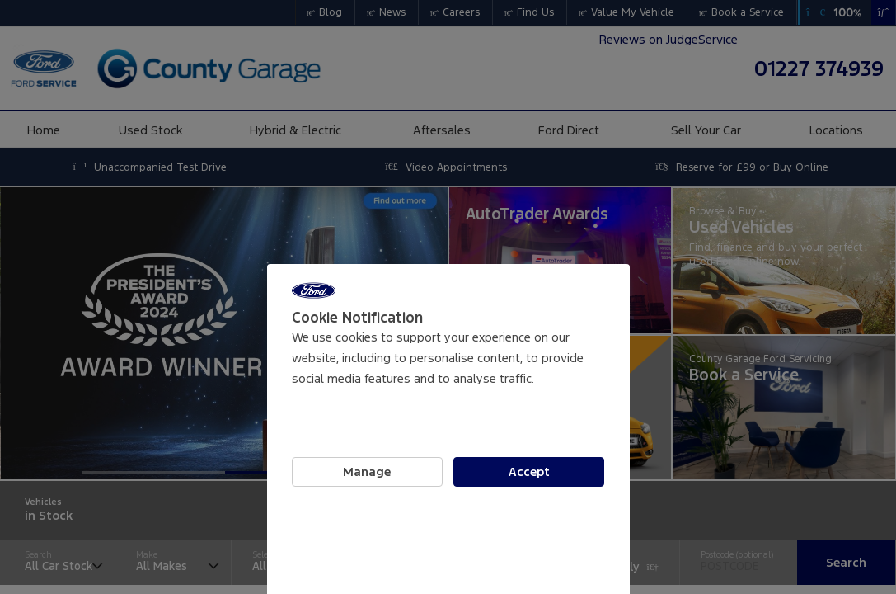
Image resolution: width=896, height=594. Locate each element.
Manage (367, 472)
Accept (529, 472)
